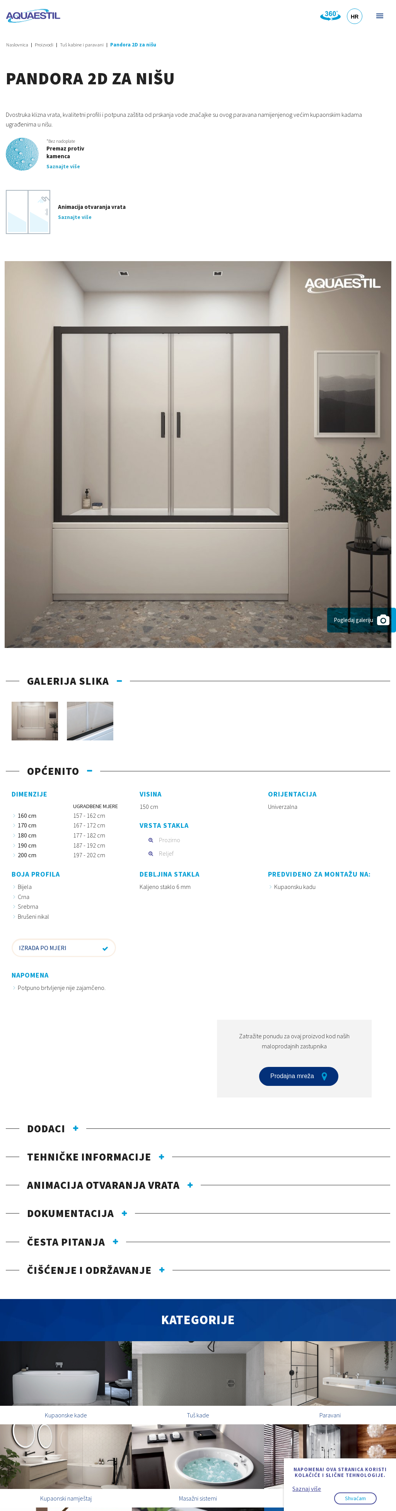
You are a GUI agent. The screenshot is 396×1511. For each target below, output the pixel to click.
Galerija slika (68, 680)
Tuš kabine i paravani (82, 45)
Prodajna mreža (298, 1076)
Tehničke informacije (89, 1156)
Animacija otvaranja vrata (103, 1184)
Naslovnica (17, 45)
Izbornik (379, 15)
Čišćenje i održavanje (89, 1270)
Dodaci (46, 1128)
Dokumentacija (70, 1213)
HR (354, 17)
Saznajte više (63, 166)
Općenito (53, 771)
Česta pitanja (66, 1241)
